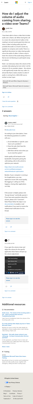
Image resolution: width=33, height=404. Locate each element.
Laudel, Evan (9, 28)
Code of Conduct (17, 396)
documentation (9, 204)
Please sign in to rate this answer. (13, 220)
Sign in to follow (6, 92)
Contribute (12, 393)
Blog (5, 393)
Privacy (19, 393)
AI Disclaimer (7, 391)
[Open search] (25, 2)
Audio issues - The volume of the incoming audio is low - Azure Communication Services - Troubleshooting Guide (16, 314)
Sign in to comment (7, 106)
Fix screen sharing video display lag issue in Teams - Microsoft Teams (16, 324)
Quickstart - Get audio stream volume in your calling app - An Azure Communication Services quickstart (15, 336)
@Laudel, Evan (10, 130)
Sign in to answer (6, 297)
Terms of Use (7, 396)
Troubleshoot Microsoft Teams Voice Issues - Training (14, 357)
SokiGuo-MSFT (12, 122)
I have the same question (9, 101)
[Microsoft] (16, 2)
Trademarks (7, 398)
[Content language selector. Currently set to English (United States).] (12, 378)
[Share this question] (29, 9)
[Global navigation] (2, 2)
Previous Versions (17, 391)
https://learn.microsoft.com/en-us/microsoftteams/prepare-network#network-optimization (14, 169)
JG (8, 240)
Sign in (30, 2)
